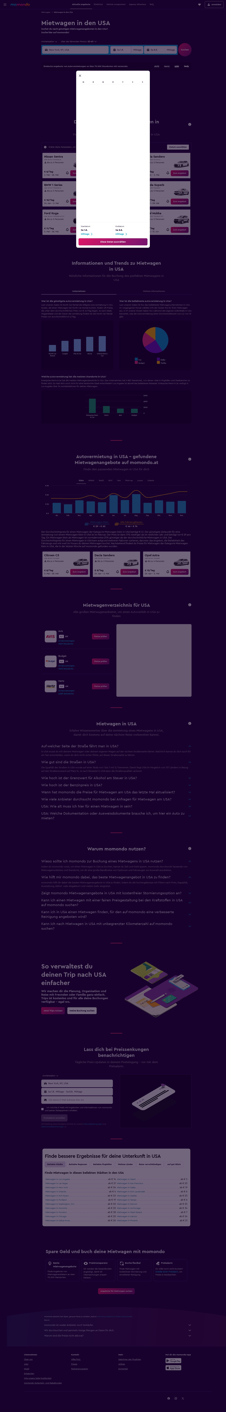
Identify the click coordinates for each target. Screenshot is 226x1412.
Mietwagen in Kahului (129, 1216)
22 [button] (101, 99)
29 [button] (101, 106)
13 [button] (87, 91)
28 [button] (94, 106)
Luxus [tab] (141, 481)
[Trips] (5, 41)
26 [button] (80, 106)
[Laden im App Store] (178, 1367)
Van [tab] (120, 481)
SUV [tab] (112, 481)
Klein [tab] (82, 481)
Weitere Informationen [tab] (156, 291)
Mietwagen (47, 12)
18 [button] (73, 99)
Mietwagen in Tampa (128, 1200)
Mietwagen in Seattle (128, 1196)
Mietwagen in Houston (58, 1212)
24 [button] (65, 106)
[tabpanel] (118, 364)
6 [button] (87, 84)
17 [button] (66, 99)
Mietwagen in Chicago (57, 1216)
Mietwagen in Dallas (128, 1188)
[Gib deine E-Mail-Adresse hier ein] (81, 1100)
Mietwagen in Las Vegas (58, 1183)
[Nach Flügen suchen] (5, 14)
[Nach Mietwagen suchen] (5, 26)
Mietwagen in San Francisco (132, 1183)
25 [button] (72, 106)
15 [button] (101, 91)
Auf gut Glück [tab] (176, 1164)
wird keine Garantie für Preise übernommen (116, 1316)
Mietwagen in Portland (57, 1200)
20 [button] (87, 99)
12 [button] (80, 91)
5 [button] (80, 84)
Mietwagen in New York (58, 1188)
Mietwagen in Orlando (57, 1192)
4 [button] (73, 84)
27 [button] (87, 106)
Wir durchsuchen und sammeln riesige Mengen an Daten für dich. (119, 1330)
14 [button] (94, 91)
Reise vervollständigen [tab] (152, 1164)
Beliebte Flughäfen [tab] (104, 1164)
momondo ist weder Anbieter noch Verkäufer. (119, 1325)
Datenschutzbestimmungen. (54, 1127)
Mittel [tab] (93, 481)
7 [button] (94, 84)
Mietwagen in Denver (129, 1204)
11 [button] (73, 91)
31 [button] (66, 113)
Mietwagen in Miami (128, 1179)
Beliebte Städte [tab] (57, 1164)
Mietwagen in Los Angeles (59, 1179)
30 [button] (108, 106)
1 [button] (101, 77)
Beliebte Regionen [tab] (80, 1164)
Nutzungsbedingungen (94, 1124)
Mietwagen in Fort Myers (58, 1196)
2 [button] (108, 77)
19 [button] (80, 99)
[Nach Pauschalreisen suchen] (5, 32)
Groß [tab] (102, 481)
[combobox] (51, 41)
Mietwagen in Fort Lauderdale (133, 1192)
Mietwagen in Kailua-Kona (59, 1221)
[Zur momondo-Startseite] (20, 4)
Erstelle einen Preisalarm (168, 1272)
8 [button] (101, 84)
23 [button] (108, 99)
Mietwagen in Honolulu (58, 1208)
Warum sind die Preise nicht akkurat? (119, 1335)
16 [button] (108, 91)
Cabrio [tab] (152, 481)
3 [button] (65, 84)
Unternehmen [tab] (80, 291)
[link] (81, 173)
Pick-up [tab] (130, 481)
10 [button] (66, 91)
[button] (5, 4)
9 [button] (108, 84)
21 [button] (94, 99)
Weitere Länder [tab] (127, 1164)
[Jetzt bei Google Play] (178, 1360)
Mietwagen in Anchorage (130, 1208)
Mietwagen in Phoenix (129, 1221)
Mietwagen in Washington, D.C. (62, 1204)
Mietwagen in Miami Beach (131, 1212)
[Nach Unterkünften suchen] (5, 20)
